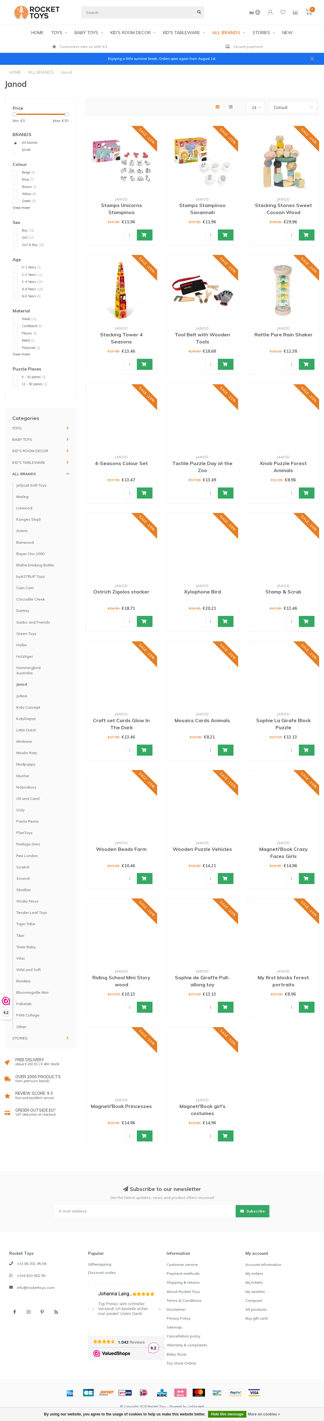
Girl (28, 237)
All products (256, 1309)
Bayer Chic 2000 (30, 553)
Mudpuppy (25, 764)
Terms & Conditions (184, 1300)
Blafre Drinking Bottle (35, 565)
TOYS (56, 32)
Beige (28, 172)
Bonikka (23, 981)
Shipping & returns (183, 1282)
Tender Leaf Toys (31, 912)
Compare (253, 1300)
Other (21, 1026)
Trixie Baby (26, 947)
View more (21, 208)
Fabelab (24, 1003)
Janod (26, 149)
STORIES (261, 32)
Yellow (29, 194)
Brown (29, 187)
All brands (30, 142)
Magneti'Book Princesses (121, 1106)
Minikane (24, 741)
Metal (28, 340)
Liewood (24, 508)
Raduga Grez (28, 844)
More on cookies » (264, 1414)
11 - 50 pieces (34, 384)
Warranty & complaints (187, 1345)
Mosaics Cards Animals (202, 720)
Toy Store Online (181, 1363)
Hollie (21, 645)
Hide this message (227, 1414)
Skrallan (23, 889)
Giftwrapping (99, 1264)
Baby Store (177, 1354)
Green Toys (26, 633)
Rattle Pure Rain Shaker (283, 334)
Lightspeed (195, 1406)
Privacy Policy (179, 1318)
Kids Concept (28, 707)
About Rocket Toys (183, 1291)
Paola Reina (27, 821)
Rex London (27, 855)
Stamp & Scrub (283, 592)
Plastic (29, 333)
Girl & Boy (33, 245)
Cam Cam (25, 587)
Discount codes (102, 1272)
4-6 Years (32, 289)
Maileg (22, 496)
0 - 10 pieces (33, 377)
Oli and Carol (28, 798)
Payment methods (183, 1273)
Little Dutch (26, 730)
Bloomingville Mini (32, 992)
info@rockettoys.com (36, 1287)
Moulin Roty (26, 752)
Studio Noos (27, 901)
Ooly (20, 810)
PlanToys (24, 832)
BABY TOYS (86, 32)
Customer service (182, 1264)
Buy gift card (256, 1318)
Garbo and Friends (33, 622)
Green (29, 201)
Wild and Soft (28, 969)
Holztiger (24, 656)
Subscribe (252, 1211)
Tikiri (20, 935)
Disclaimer (176, 1309)
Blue (27, 179)
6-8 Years (31, 296)
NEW (287, 32)
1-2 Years (32, 274)
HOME (37, 32)
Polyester (31, 348)
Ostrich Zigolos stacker (121, 592)
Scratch (22, 867)
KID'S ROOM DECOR (130, 32)
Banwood (25, 542)
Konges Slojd (28, 519)
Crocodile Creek (30, 599)
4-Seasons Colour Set (121, 463)
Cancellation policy (183, 1336)
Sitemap (174, 1327)
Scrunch (23, 878)
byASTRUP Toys (30, 576)
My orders (254, 1273)
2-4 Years (32, 282)
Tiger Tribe (25, 924)
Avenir (22, 530)
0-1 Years (31, 267)
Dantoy (22, 610)
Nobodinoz (26, 787)
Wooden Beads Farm (121, 849)
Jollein (21, 696)
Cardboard (32, 326)
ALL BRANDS (226, 32)
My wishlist (255, 1291)
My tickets (254, 1282)
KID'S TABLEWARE (181, 32)
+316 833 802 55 (31, 1275)
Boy (28, 230)
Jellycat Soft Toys (31, 485)
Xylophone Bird (202, 592)
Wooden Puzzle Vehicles (202, 849)
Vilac (20, 958)
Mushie (22, 775)
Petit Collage (28, 1015)
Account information (263, 1264)
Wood (29, 319)
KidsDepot (26, 718)
